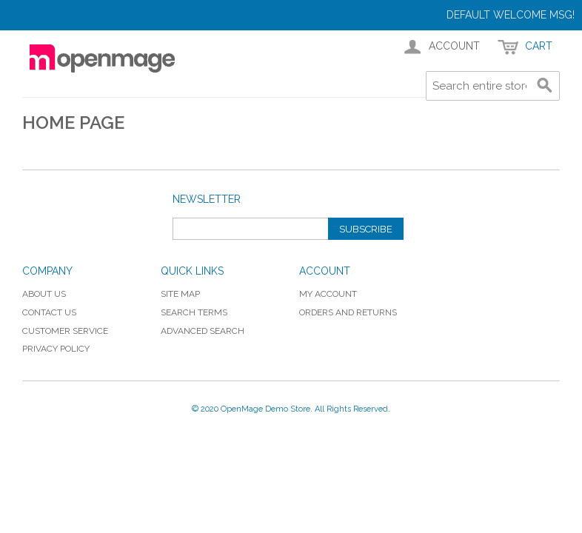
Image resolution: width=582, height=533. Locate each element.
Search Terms (194, 312)
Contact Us (49, 312)
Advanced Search (202, 331)
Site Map (180, 294)
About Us (44, 294)
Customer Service (65, 331)
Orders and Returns (348, 312)
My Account (328, 294)
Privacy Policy (56, 348)
